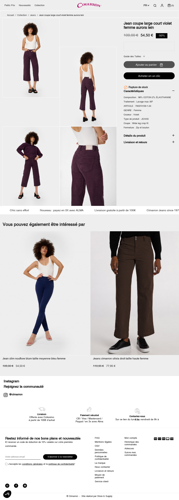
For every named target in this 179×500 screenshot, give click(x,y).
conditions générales (32, 464)
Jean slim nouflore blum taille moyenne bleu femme (34, 358)
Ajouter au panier (149, 64)
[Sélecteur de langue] (146, 5)
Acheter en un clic (149, 75)
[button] (7, 494)
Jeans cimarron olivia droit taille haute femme (120, 358)
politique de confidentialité (61, 464)
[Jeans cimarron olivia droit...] (134, 293)
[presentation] (31, 473)
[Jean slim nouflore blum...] (44, 293)
